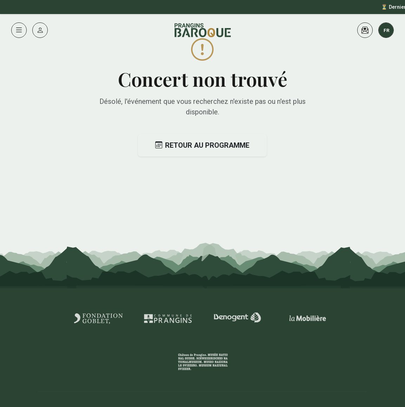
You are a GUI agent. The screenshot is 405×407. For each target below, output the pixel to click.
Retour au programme (202, 145)
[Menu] (19, 30)
